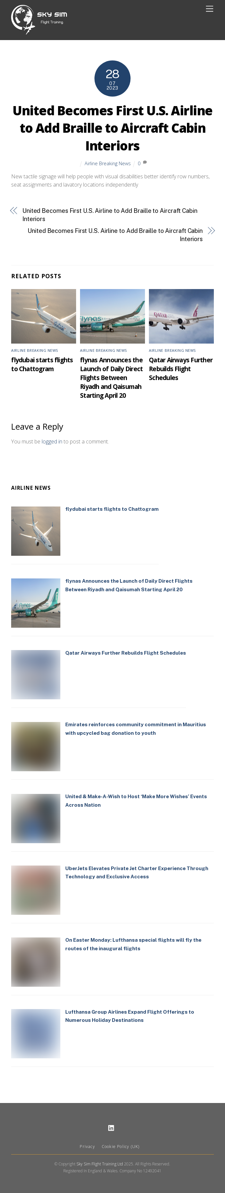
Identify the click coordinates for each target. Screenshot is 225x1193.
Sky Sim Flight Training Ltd (99, 1164)
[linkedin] (111, 1127)
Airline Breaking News (108, 163)
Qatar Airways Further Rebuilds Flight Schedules (181, 368)
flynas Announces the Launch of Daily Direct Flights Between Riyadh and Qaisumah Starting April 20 (111, 377)
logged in (52, 441)
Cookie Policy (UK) (121, 1146)
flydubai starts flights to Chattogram (42, 364)
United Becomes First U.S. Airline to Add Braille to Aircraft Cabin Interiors (112, 128)
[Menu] (209, 9)
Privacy (87, 1146)
